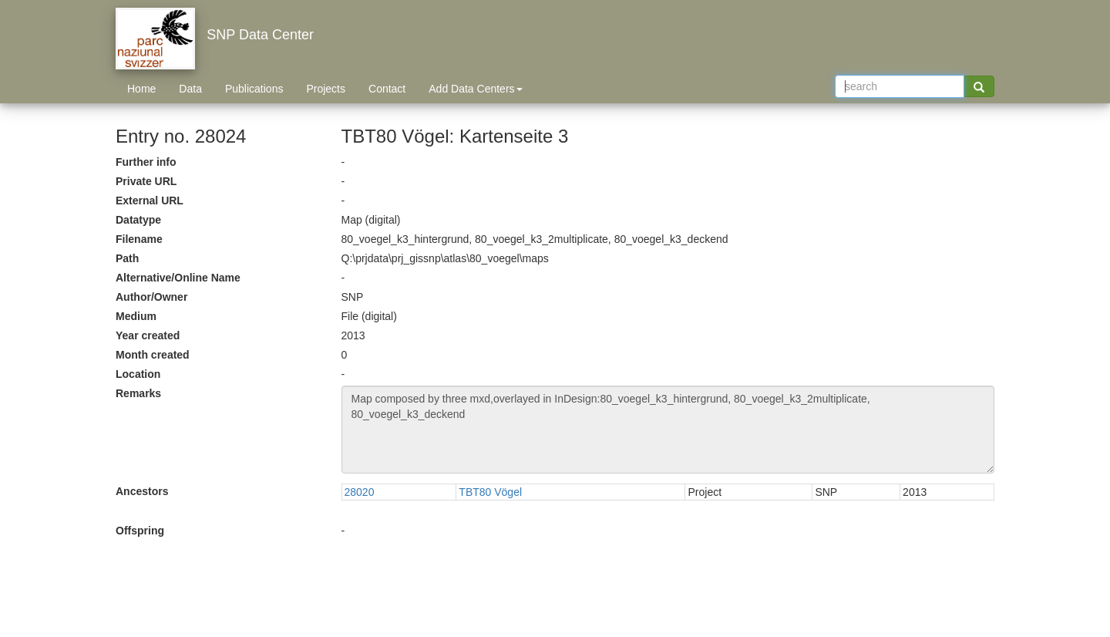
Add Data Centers (475, 89)
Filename (139, 239)
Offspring (140, 530)
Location (138, 374)
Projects (325, 89)
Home (141, 89)
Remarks (138, 393)
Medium (136, 316)
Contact (386, 89)
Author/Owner (151, 297)
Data (190, 89)
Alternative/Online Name (178, 277)
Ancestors (142, 491)
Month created (153, 355)
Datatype (138, 220)
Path (127, 258)
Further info (146, 162)
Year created (148, 335)
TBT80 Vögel (490, 492)
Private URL (146, 181)
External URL (149, 200)
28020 (360, 492)
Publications (254, 89)
